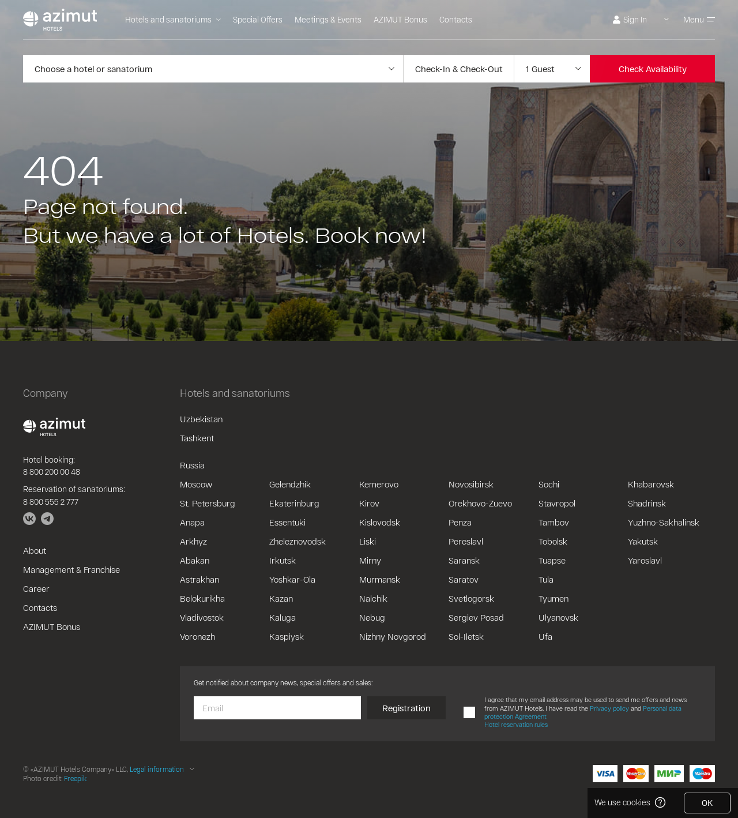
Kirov (369, 503)
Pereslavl (466, 541)
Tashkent (197, 438)
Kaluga (282, 617)
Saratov (464, 579)
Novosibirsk (471, 484)
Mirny (370, 560)
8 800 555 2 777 (50, 501)
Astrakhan (199, 579)
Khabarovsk (651, 484)
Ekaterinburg (294, 503)
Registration (406, 708)
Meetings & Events (328, 19)
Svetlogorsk (471, 598)
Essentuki (287, 522)
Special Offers (258, 19)
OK (707, 803)
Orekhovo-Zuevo (480, 503)
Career (36, 588)
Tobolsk (553, 541)
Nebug (372, 617)
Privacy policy (609, 708)
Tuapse (552, 560)
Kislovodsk (379, 522)
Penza (460, 522)
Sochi (549, 484)
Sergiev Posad (476, 617)
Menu (699, 19)
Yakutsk (643, 541)
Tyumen (553, 598)
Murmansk (379, 579)
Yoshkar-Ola (292, 579)
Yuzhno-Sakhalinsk (663, 522)
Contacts (455, 19)
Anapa (192, 522)
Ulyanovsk (558, 617)
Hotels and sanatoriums (173, 19)
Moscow (196, 484)
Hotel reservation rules (516, 724)
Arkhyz (193, 541)
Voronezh (197, 636)
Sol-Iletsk (466, 636)
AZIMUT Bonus (400, 19)
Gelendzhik (290, 484)
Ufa (545, 636)
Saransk (464, 560)
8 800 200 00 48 (51, 471)
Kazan (281, 598)
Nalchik (373, 598)
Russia (192, 465)
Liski (367, 541)
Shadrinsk (647, 503)
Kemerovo (378, 484)
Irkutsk (282, 560)
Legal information (157, 769)
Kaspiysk (286, 636)
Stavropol (557, 503)
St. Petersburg (207, 503)
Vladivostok (202, 617)
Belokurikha (202, 598)
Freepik (75, 778)
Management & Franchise (71, 569)
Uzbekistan (201, 419)
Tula (546, 579)
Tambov (554, 522)
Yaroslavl (645, 560)
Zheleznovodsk (297, 541)
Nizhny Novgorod (392, 636)
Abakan (194, 560)
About (34, 550)
